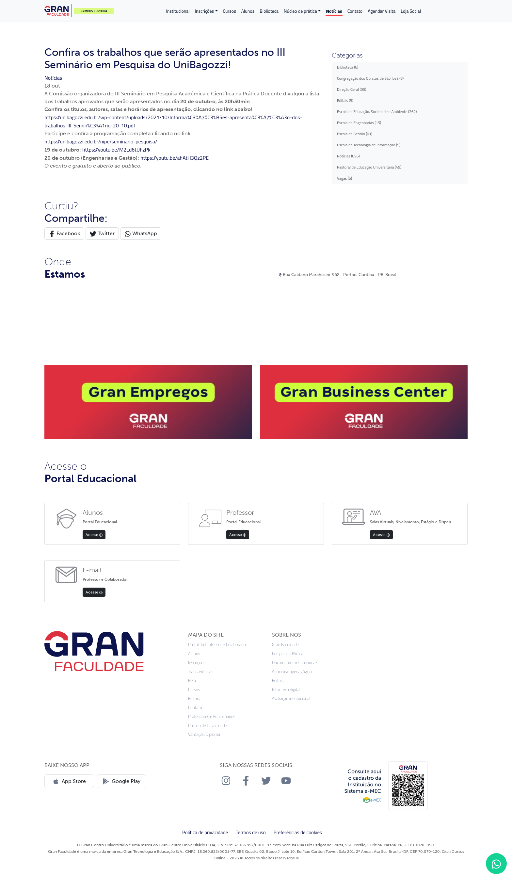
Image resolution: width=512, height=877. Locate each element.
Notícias (334, 11)
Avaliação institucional (291, 698)
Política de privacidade (205, 832)
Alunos (247, 11)
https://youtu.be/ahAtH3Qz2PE (174, 158)
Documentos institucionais (295, 662)
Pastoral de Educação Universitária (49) (369, 167)
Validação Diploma (204, 734)
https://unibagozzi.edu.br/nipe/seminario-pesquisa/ (100, 141)
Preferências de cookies (298, 832)
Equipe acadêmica (287, 654)
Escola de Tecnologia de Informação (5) (368, 145)
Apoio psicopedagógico (292, 672)
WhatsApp (140, 233)
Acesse (94, 534)
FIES (192, 680)
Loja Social (411, 11)
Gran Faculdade (285, 645)
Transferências (200, 672)
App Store (69, 781)
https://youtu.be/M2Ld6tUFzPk (116, 150)
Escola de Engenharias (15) (359, 123)
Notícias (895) (348, 156)
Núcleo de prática (300, 11)
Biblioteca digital (286, 690)
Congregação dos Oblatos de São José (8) (370, 78)
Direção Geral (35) (351, 89)
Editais (194, 698)
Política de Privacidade (207, 726)
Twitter (102, 233)
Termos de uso (251, 832)
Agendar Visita (381, 11)
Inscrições (204, 11)
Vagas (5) (344, 178)
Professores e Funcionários (211, 716)
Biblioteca (269, 11)
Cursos (229, 11)
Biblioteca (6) (347, 67)
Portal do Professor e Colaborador (217, 645)
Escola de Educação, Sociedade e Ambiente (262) (377, 111)
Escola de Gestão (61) (354, 134)
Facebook (64, 233)
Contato (355, 11)
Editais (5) (345, 100)
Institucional (177, 11)
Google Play (121, 781)
